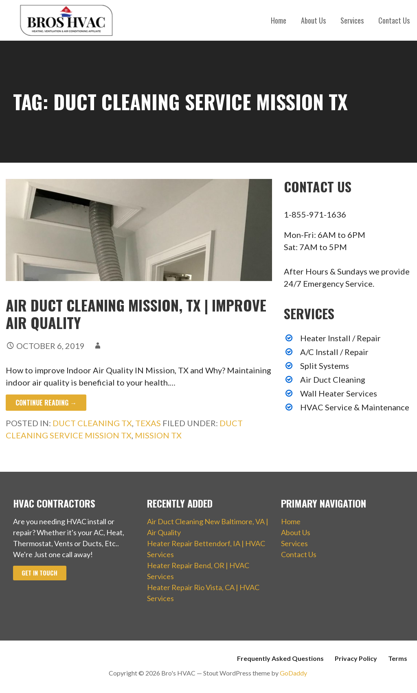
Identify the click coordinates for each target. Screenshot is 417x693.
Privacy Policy (356, 658)
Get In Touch (39, 573)
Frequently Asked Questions (280, 658)
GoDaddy (293, 673)
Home (278, 20)
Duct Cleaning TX (92, 423)
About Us (313, 20)
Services (352, 20)
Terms (397, 658)
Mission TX (158, 435)
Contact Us (394, 20)
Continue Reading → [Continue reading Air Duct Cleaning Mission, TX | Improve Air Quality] (46, 403)
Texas (148, 423)
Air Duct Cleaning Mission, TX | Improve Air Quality (136, 313)
